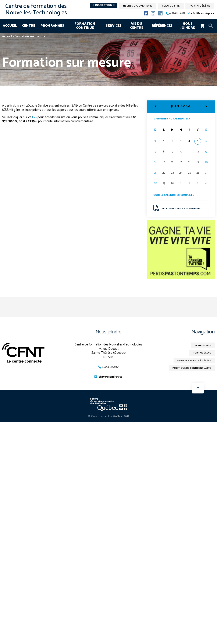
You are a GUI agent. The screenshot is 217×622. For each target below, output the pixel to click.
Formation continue (85, 26)
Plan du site (171, 6)
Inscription (104, 5)
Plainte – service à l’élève (191, 364)
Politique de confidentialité (189, 373)
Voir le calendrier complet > (175, 195)
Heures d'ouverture (137, 6)
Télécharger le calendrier (179, 209)
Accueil (10, 26)
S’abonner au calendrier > (173, 118)
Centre (28, 26)
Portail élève (200, 6)
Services (114, 26)
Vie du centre (136, 26)
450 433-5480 (177, 13)
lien (34, 117)
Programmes (52, 26)
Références (162, 26)
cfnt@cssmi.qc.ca (202, 13)
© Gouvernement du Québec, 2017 (108, 418)
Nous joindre (188, 26)
